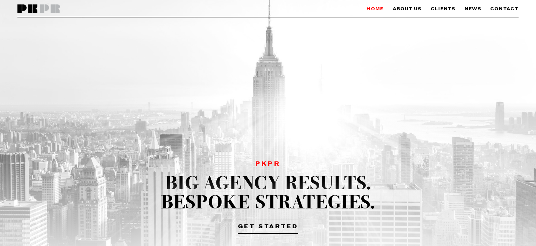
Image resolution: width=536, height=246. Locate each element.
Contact (504, 9)
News (473, 9)
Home (375, 9)
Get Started (268, 227)
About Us (407, 9)
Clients (443, 9)
